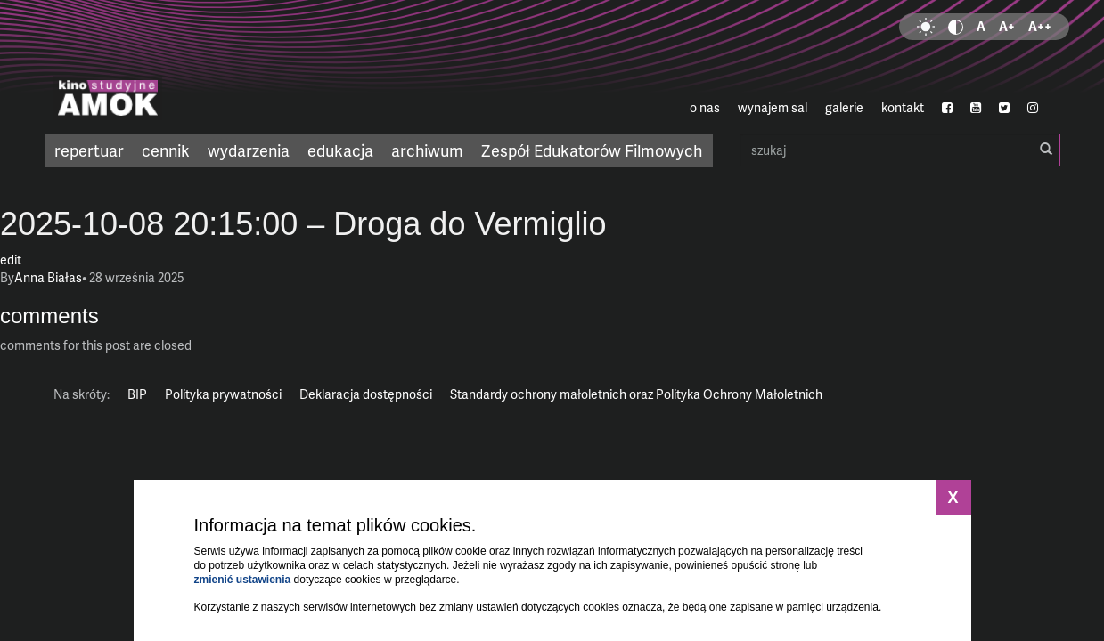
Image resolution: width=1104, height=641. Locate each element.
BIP (137, 393)
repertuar (89, 150)
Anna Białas (48, 277)
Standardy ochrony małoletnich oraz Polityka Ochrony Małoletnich (636, 393)
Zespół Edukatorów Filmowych (591, 150)
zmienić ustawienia (242, 579)
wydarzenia (249, 150)
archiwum (427, 150)
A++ (1039, 26)
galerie (844, 107)
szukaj (900, 150)
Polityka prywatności (223, 393)
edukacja (340, 150)
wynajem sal (772, 107)
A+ (1007, 26)
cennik (166, 150)
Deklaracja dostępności (365, 393)
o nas (705, 107)
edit (10, 259)
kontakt (902, 107)
